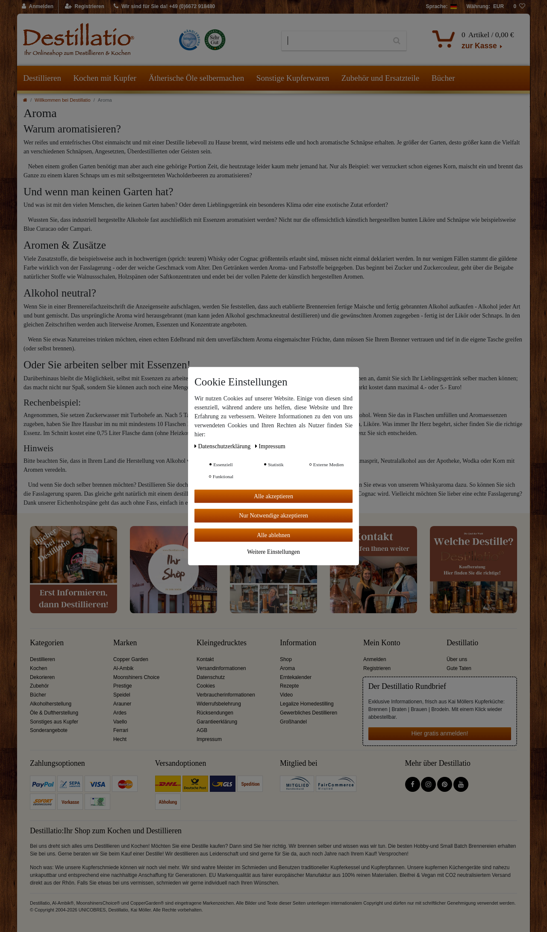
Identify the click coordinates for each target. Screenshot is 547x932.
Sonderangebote (49, 730)
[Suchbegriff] (334, 41)
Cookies (206, 686)
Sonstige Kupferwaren (292, 78)
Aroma (287, 668)
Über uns (457, 659)
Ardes (119, 713)
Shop (286, 659)
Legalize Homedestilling (307, 704)
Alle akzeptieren (273, 496)
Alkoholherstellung (50, 704)
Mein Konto (381, 643)
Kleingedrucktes (222, 643)
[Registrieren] (84, 7)
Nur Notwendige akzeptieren (273, 515)
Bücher (443, 78)
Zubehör (39, 686)
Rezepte (289, 686)
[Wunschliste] (519, 7)
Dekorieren (42, 677)
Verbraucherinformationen (226, 695)
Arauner (122, 704)
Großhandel (293, 722)
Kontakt (205, 659)
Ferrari (120, 730)
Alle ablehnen (273, 535)
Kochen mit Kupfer (104, 78)
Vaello (120, 722)
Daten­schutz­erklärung (223, 446)
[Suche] (396, 41)
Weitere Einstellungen (273, 552)
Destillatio (462, 643)
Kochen (38, 668)
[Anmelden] (38, 7)
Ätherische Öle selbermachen (196, 78)
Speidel (121, 695)
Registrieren (377, 668)
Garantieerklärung (217, 722)
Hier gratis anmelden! (439, 733)
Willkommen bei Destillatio (63, 100)
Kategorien (47, 643)
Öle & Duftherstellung (54, 713)
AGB (202, 730)
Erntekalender (296, 677)
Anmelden (374, 659)
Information (298, 643)
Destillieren (42, 78)
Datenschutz (211, 677)
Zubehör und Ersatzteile (380, 78)
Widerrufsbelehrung (219, 704)
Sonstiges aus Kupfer (54, 722)
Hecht (119, 739)
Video (286, 695)
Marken (125, 643)
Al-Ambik (123, 668)
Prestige (122, 686)
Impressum (209, 739)
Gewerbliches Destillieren (308, 713)
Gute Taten (459, 668)
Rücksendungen (215, 713)
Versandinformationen (221, 668)
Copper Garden (130, 659)
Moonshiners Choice (136, 677)
